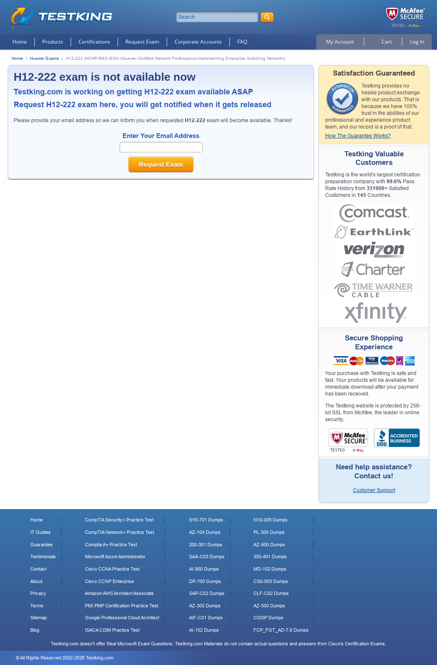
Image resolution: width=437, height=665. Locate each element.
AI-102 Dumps (204, 630)
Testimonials (43, 556)
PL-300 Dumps (269, 532)
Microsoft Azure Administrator (115, 556)
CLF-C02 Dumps (271, 593)
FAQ (242, 41)
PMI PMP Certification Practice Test (121, 605)
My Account (340, 41)
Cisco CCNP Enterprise (109, 581)
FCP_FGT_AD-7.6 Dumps (281, 630)
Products (52, 41)
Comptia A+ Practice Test (111, 544)
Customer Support (374, 490)
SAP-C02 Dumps (206, 593)
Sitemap (38, 617)
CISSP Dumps (268, 617)
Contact (38, 568)
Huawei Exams (44, 58)
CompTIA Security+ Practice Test (119, 519)
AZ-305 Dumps (205, 605)
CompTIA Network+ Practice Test (119, 532)
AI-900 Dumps (204, 568)
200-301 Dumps (205, 544)
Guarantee (41, 544)
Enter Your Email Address (160, 135)
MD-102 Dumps (269, 568)
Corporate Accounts (198, 41)
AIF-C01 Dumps (206, 617)
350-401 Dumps (270, 556)
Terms (37, 605)
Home (19, 41)
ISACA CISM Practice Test (112, 630)
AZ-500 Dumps (269, 605)
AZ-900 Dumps (269, 544)
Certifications (94, 41)
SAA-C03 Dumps (206, 556)
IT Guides (40, 532)
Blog (34, 630)
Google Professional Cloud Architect (122, 617)
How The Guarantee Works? (358, 136)
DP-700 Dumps (205, 581)
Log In (417, 41)
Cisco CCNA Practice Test (112, 568)
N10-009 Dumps (270, 519)
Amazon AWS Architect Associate (119, 593)
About (36, 581)
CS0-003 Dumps (270, 581)
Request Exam (142, 41)
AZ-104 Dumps (205, 532)
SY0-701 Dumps (206, 519)
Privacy (38, 593)
